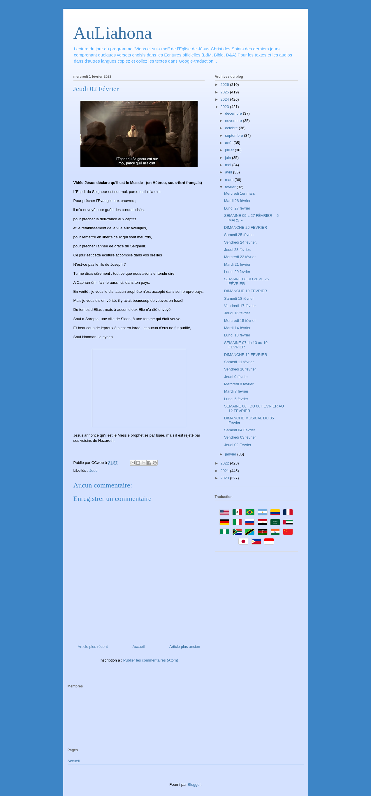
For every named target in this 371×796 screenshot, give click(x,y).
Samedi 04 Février (239, 430)
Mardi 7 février (236, 391)
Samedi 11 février (239, 362)
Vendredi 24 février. (240, 242)
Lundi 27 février (237, 208)
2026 (225, 84)
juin (228, 157)
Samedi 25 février (239, 235)
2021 (225, 471)
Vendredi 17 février (240, 306)
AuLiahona (112, 32)
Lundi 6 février (236, 399)
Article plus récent (93, 646)
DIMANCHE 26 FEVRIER (245, 227)
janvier (231, 454)
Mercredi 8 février (239, 384)
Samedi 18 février (239, 298)
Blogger (194, 784)
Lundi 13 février (237, 335)
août (229, 143)
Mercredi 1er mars (239, 193)
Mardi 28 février (237, 200)
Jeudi (93, 470)
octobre (232, 128)
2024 (225, 99)
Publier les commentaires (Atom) (150, 660)
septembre (234, 135)
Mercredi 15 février (240, 320)
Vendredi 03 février (240, 437)
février (231, 187)
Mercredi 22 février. (240, 257)
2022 (225, 463)
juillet (230, 150)
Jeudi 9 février (236, 377)
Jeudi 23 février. (237, 249)
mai (228, 165)
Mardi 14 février (237, 328)
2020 (225, 478)
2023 (225, 106)
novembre (234, 120)
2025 (225, 92)
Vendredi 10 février (240, 369)
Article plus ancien (184, 646)
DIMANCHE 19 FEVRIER (245, 291)
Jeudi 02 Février (237, 445)
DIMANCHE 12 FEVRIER (245, 354)
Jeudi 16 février (237, 313)
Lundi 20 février (237, 272)
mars (230, 180)
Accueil (138, 646)
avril (229, 172)
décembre (234, 113)
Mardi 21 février (237, 264)
